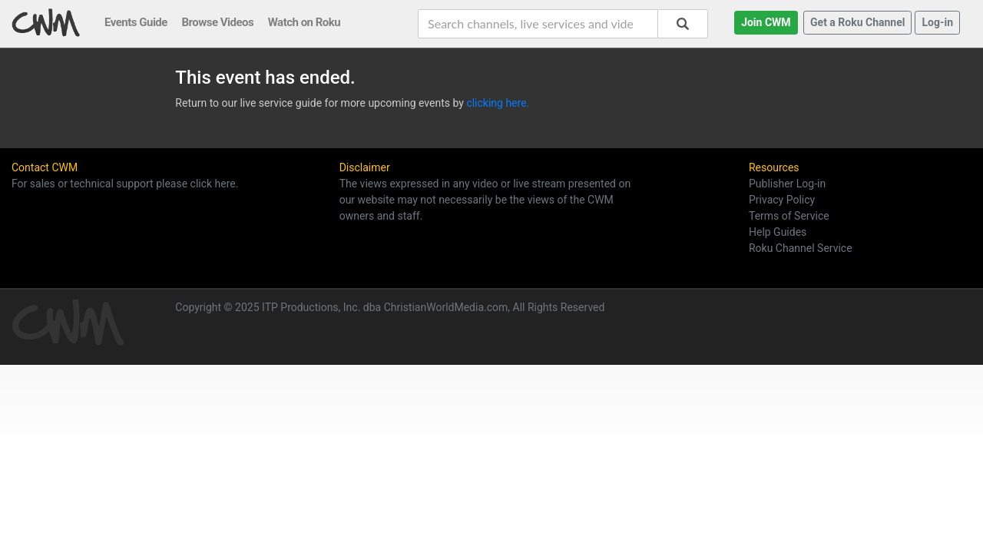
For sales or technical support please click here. (125, 183)
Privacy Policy (782, 200)
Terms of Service (789, 216)
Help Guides (777, 232)
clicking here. (497, 103)
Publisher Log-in (787, 183)
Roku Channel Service (800, 248)
